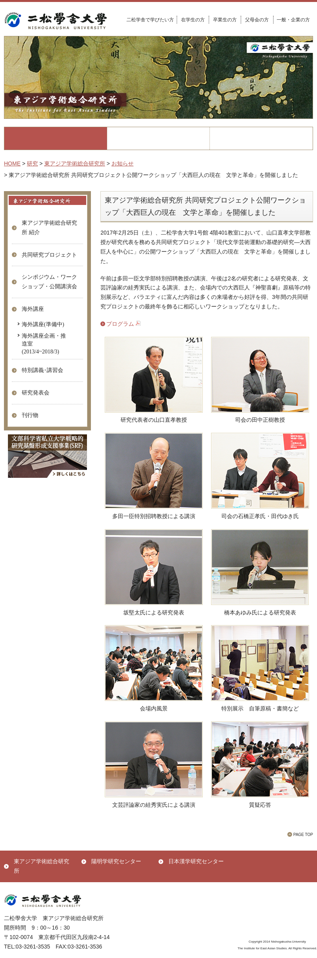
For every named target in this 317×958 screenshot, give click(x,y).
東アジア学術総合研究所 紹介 (49, 227)
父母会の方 (257, 20)
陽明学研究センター (116, 861)
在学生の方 (193, 20)
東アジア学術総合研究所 (41, 866)
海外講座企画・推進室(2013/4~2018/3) (44, 342)
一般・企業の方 (293, 20)
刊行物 (30, 415)
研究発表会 (35, 392)
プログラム (123, 324)
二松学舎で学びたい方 (150, 20)
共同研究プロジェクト (49, 255)
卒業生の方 (225, 20)
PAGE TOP (303, 834)
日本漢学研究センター (196, 861)
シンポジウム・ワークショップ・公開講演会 (49, 281)
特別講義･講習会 (42, 370)
